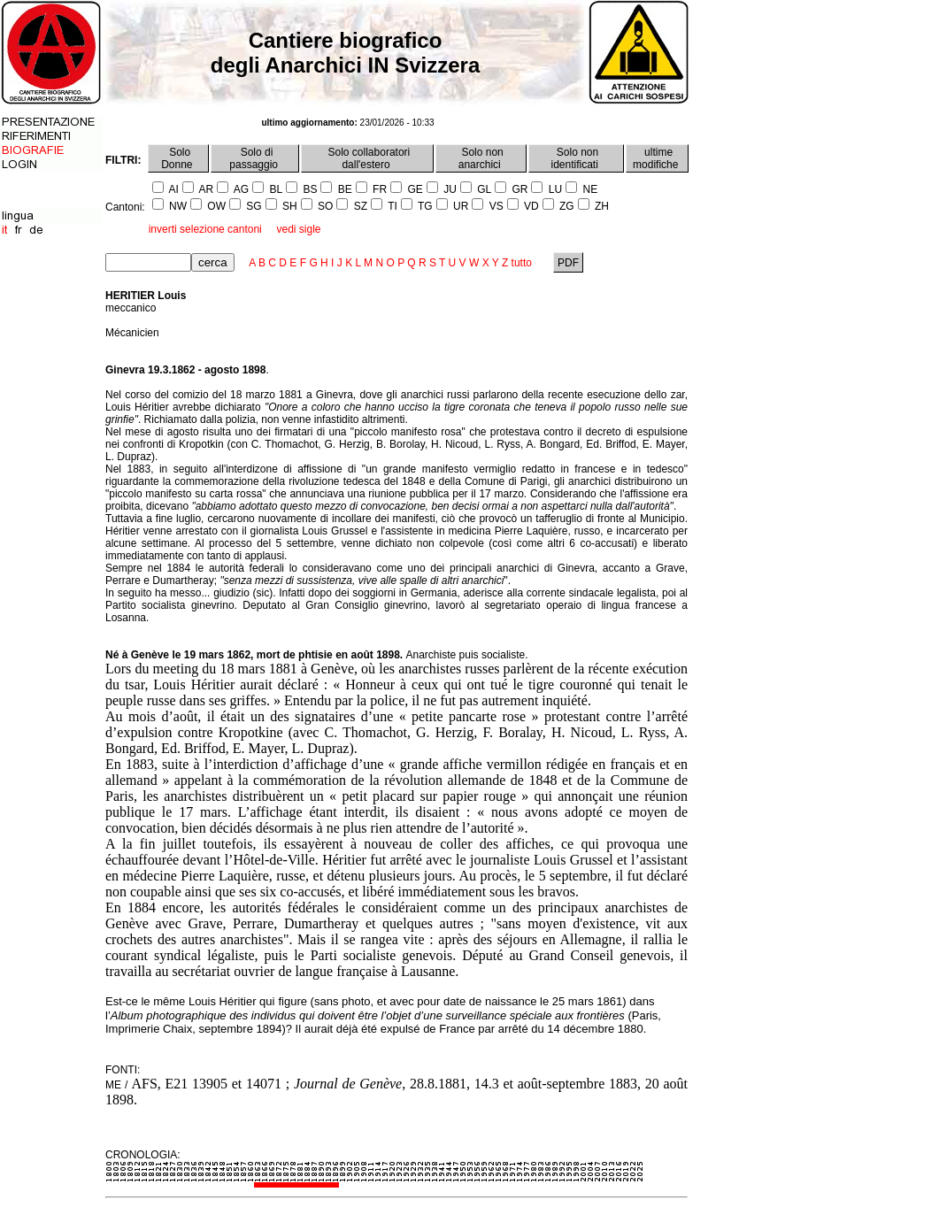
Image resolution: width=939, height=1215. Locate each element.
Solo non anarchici (481, 158)
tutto (522, 263)
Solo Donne (178, 158)
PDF (568, 263)
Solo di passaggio (255, 158)
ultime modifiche (657, 158)
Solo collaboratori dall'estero (367, 158)
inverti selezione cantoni (205, 229)
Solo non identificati (576, 158)
